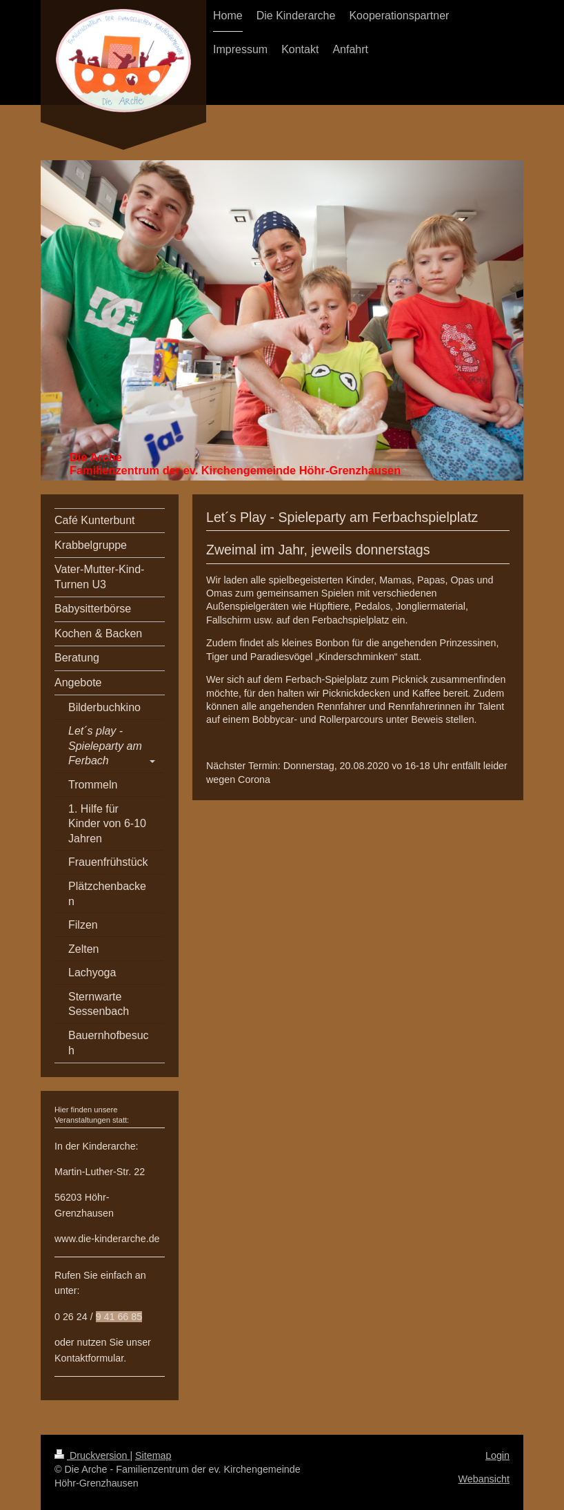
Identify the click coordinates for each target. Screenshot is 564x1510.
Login (497, 1455)
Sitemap (153, 1455)
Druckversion (92, 1455)
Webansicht (484, 1478)
